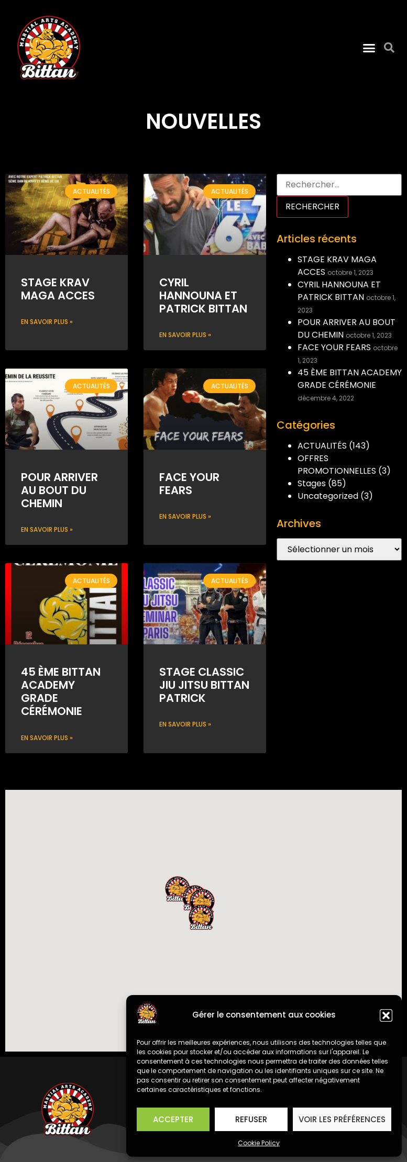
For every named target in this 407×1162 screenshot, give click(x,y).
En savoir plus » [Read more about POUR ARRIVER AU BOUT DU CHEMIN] (47, 529)
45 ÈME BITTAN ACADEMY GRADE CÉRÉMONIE (61, 691)
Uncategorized (328, 496)
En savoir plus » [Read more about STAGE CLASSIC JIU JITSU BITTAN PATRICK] (185, 724)
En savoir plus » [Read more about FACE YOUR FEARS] (185, 516)
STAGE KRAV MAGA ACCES (58, 289)
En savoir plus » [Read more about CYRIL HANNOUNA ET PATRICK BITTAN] (185, 334)
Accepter (173, 1119)
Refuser (251, 1119)
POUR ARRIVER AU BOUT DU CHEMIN (59, 490)
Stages (312, 483)
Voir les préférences (342, 1119)
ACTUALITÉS (322, 446)
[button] (386, 1015)
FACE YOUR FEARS (189, 484)
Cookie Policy (259, 1142)
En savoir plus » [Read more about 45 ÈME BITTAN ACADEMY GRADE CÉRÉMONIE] (47, 737)
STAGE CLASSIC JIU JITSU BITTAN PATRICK (204, 685)
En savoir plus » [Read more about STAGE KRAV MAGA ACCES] (47, 321)
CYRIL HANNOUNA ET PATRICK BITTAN (203, 295)
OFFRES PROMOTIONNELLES (337, 464)
